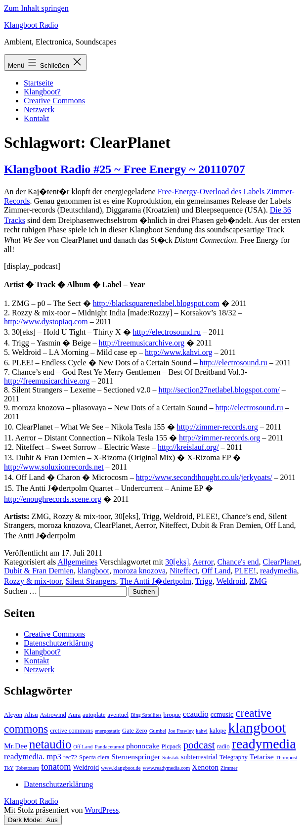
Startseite (38, 83)
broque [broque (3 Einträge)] (172, 714)
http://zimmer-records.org (217, 427)
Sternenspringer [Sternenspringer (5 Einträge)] (135, 756)
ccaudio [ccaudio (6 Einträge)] (196, 714)
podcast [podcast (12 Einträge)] (199, 745)
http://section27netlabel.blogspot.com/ (218, 390)
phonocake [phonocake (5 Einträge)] (142, 746)
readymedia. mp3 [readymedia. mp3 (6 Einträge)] (32, 756)
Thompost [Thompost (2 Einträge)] (286, 757)
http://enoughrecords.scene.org (52, 499)
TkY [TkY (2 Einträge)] (9, 768)
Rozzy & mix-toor (33, 581)
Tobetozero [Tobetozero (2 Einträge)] (28, 768)
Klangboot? (42, 91)
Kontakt (36, 118)
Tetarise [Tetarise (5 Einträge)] (262, 756)
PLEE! (245, 571)
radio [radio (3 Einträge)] (223, 746)
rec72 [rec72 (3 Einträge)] (70, 757)
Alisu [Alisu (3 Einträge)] (31, 714)
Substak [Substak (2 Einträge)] (170, 757)
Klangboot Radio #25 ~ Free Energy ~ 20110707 (124, 169)
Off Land (216, 571)
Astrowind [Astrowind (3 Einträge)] (53, 714)
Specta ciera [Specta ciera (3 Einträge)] (94, 757)
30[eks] (177, 562)
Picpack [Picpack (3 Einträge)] (171, 746)
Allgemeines (77, 562)
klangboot (93, 571)
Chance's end (238, 562)
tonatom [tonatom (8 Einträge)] (56, 767)
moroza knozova (139, 571)
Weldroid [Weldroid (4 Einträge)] (86, 767)
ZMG (258, 581)
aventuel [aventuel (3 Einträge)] (118, 714)
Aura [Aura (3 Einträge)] (74, 714)
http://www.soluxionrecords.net (54, 467)
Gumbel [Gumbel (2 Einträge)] (157, 731)
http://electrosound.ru (167, 332)
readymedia (278, 571)
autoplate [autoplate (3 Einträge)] (94, 714)
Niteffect (184, 571)
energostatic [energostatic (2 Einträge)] (107, 731)
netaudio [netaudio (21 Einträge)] (50, 744)
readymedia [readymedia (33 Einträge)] (264, 743)
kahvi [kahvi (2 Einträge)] (202, 731)
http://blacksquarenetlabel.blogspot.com (156, 303)
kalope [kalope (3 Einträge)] (218, 730)
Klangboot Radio (31, 25)
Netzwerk (39, 109)
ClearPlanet (281, 562)
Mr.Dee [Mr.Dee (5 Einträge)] (15, 746)
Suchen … (20, 591)
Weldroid (230, 581)
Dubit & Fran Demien (39, 571)
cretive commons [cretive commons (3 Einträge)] (71, 730)
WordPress (102, 810)
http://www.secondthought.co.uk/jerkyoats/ (204, 477)
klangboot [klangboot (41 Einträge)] (257, 728)
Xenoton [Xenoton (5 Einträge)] (205, 767)
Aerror (202, 562)
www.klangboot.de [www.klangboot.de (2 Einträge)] (120, 768)
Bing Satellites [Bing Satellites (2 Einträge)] (146, 715)
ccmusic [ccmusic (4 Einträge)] (222, 714)
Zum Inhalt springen (36, 8)
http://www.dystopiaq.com (46, 321)
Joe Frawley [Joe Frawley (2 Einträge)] (181, 731)
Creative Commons (54, 100)
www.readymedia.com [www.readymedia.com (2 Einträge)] (166, 768)
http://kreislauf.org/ (188, 447)
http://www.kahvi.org (178, 352)
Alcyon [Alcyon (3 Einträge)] (13, 714)
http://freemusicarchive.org (141, 343)
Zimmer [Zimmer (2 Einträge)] (228, 768)
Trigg (204, 581)
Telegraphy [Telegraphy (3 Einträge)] (233, 757)
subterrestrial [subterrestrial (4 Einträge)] (199, 757)
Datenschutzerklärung (58, 643)
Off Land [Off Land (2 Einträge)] (82, 746)
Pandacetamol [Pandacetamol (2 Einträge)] (109, 746)
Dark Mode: (33, 820)
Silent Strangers (91, 581)
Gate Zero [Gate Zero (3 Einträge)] (134, 730)
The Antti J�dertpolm (155, 581)
